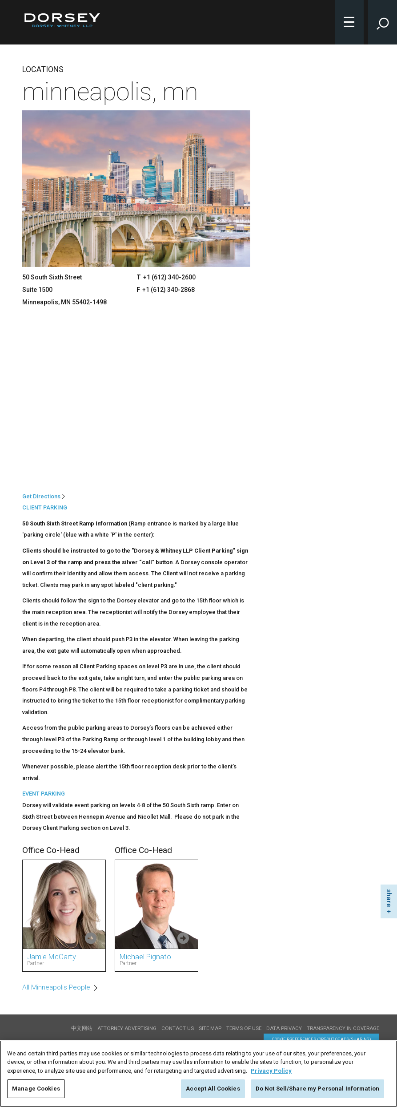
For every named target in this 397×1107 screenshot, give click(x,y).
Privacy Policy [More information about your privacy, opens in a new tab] (271, 1070)
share (389, 898)
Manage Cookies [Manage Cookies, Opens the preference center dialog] (36, 1088)
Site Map (210, 1028)
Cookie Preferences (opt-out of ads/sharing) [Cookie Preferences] (321, 1039)
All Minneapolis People (56, 987)
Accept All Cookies (213, 1088)
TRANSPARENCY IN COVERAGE (343, 1028)
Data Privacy (284, 1028)
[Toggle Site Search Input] (382, 22)
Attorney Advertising (126, 1028)
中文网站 (81, 1028)
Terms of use (243, 1028)
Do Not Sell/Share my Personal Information (317, 1088)
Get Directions (41, 496)
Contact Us (177, 1028)
